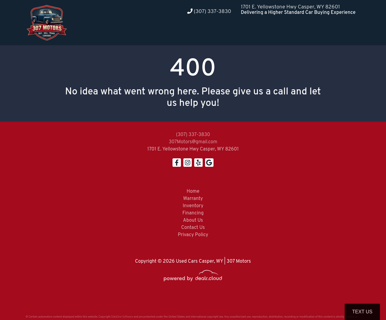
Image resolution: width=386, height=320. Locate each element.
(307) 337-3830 (209, 11)
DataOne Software (122, 316)
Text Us (362, 311)
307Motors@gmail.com (193, 142)
